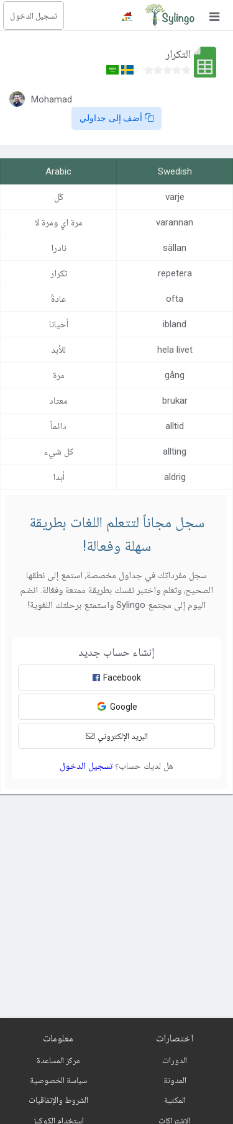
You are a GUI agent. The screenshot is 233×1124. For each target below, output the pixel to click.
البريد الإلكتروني (117, 736)
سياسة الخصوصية (58, 1080)
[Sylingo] (169, 15)
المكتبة (175, 1100)
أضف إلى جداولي (117, 118)
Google (116, 706)
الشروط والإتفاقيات (58, 1100)
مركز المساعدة (58, 1060)
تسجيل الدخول (33, 15)
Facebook (117, 677)
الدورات (174, 1060)
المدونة (174, 1080)
